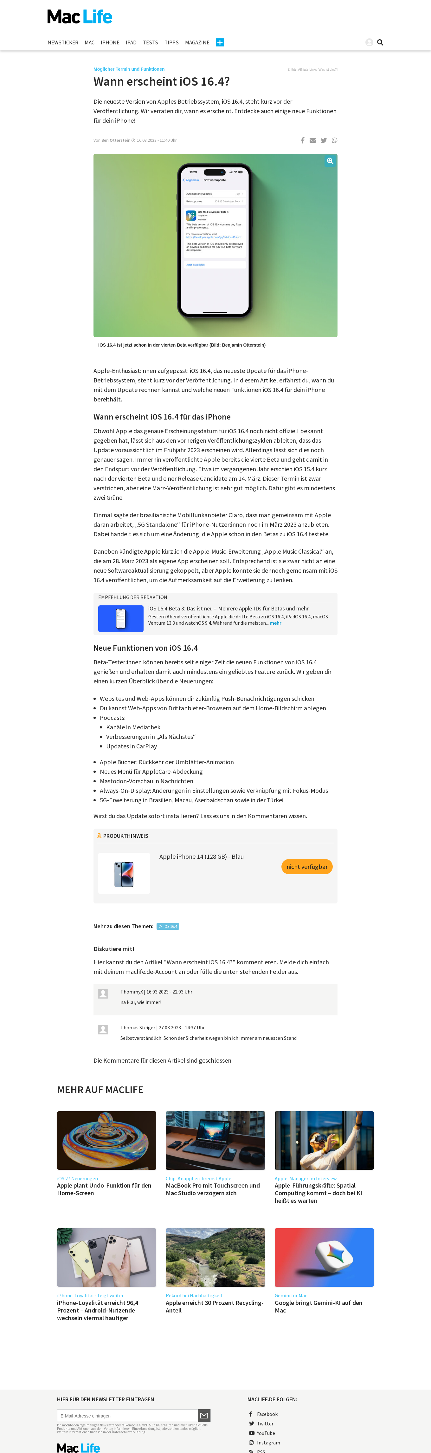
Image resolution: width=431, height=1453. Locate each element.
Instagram (264, 1442)
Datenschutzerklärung (128, 1432)
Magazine (197, 42)
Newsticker (63, 42)
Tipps (171, 42)
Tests (150, 42)
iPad (131, 42)
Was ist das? (327, 69)
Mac (89, 42)
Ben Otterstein (116, 140)
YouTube (262, 1433)
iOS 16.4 (170, 926)
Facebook (263, 1414)
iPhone (110, 42)
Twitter (261, 1423)
